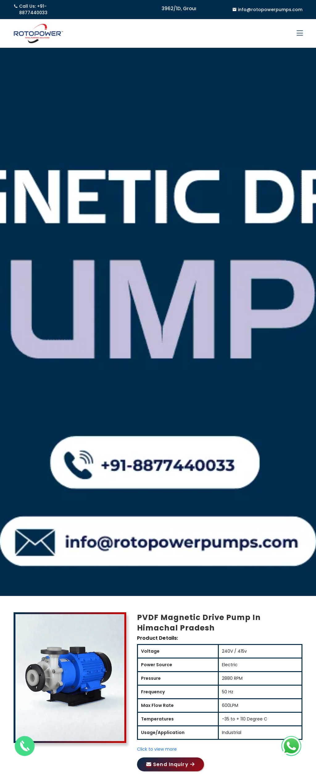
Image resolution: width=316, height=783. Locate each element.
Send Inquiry (170, 764)
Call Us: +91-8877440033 (31, 9)
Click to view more (157, 749)
